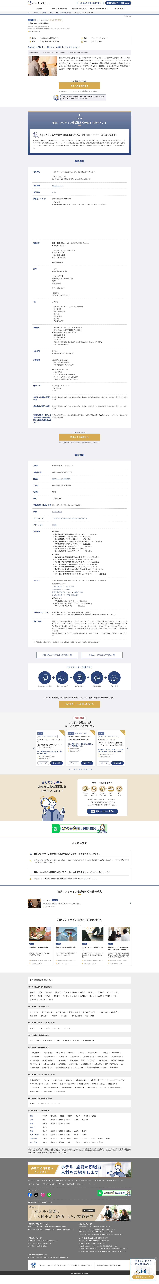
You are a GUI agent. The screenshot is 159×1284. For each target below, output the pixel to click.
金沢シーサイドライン (88, 1060)
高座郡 (107, 996)
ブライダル (75, 1040)
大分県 (78, 1142)
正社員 (54, 192)
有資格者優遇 (60, 1091)
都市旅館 (114, 1012)
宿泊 (35, 20)
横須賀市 (58, 992)
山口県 (60, 1138)
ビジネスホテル (57, 511)
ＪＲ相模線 (69, 1053)
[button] (69, 769)
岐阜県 (60, 1123)
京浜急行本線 (56, 589)
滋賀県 (68, 1120)
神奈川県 (36, 12)
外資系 (54, 1084)
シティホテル (34, 1012)
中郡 (114, 996)
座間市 (74, 996)
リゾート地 (66, 1028)
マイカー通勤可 (35, 1087)
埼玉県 (62, 1116)
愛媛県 (84, 1138)
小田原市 (91, 992)
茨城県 (78, 1116)
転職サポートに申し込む (118, 3)
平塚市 (67, 992)
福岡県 (45, 1142)
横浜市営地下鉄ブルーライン (61, 592)
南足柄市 (83, 996)
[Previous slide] (34, 748)
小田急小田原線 (61, 1060)
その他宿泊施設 (77, 1016)
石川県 (60, 1135)
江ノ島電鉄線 (34, 1068)
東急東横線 (98, 1064)
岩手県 (68, 1131)
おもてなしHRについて (79, 9)
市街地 (54, 525)
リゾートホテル (61, 1012)
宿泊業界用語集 (70, 1184)
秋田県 (84, 1131)
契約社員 (41, 1104)
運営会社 (61, 1184)
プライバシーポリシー (34, 1184)
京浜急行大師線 (102, 1056)
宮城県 (45, 1131)
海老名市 (66, 996)
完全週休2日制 (113, 1084)
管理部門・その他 (88, 1040)
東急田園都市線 (86, 1064)
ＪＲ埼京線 (80, 1053)
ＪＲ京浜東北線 (57, 586)
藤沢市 (82, 992)
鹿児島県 (61, 1142)
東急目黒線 (62, 1064)
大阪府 (45, 1120)
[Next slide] (127, 748)
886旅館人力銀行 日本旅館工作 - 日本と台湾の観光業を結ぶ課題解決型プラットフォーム (103, 1248)
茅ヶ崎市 (100, 992)
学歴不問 (46, 1080)
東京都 (45, 1116)
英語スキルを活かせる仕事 (115, 1080)
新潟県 (45, 1135)
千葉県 (70, 1116)
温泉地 (32, 1028)
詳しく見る (56, 763)
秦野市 (32, 996)
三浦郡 (100, 996)
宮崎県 (86, 1142)
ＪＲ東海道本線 (92, 1053)
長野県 (53, 1135)
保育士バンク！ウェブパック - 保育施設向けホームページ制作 (96, 1232)
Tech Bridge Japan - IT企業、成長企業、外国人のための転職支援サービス (48, 1257)
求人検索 (39, 9)
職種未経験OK (79, 1087)
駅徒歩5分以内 (56, 52)
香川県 (92, 1138)
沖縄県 (101, 1142)
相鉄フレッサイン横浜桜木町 (63, 12)
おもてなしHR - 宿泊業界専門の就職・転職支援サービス (94, 1241)
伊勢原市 (56, 996)
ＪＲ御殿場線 (62, 1056)
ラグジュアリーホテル (88, 1012)
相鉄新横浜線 (114, 1068)
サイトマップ (91, 1184)
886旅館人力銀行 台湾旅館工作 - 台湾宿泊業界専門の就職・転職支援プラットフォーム (102, 1251)
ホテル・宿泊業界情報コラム (99, 9)
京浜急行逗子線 (116, 1056)
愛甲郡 (51, 1000)
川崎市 (40, 992)
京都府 (60, 1120)
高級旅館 (54, 1016)
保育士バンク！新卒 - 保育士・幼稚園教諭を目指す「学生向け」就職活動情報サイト (51, 1229)
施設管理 (66, 1040)
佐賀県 (93, 1142)
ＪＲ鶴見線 (104, 1053)
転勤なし (69, 1080)
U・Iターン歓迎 (45, 52)
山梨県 (76, 1135)
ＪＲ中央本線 (34, 1053)
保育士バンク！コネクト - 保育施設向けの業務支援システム (95, 1226)
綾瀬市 (92, 996)
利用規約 (45, 1184)
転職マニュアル (72, 1180)
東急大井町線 (73, 1064)
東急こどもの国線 (49, 1064)
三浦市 (117, 992)
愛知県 (45, 1123)
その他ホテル (103, 1012)
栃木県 (86, 1116)
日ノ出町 (67, 589)
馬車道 (68, 595)
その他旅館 (64, 1016)
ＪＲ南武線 (59, 1053)
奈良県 (76, 1120)
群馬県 (93, 1116)
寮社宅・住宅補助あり (69, 52)
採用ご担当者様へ (100, 1180)
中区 (51, 12)
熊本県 (53, 1142)
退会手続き (53, 1184)
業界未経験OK (48, 1091)
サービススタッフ (43, 20)
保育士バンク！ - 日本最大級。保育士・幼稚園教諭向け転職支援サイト (47, 1226)
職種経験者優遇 (83, 52)
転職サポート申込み (34, 1180)
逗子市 (109, 992)
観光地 (48, 1028)
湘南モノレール (35, 1064)
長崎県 (70, 1142)
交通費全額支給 (66, 1087)
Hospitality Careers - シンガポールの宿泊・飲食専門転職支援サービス (98, 1246)
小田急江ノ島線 (47, 1060)
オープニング (102, 1087)
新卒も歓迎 (91, 1087)
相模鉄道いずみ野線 (117, 1060)
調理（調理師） (48, 1040)
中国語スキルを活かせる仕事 (39, 1084)
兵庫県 (53, 1120)
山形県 (76, 1131)
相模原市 (49, 992)
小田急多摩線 (73, 1060)
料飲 (38, 1040)
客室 (58, 1040)
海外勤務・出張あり (97, 1080)
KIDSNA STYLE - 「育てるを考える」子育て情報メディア (43, 1241)
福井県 (84, 1135)
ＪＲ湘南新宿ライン (48, 1056)
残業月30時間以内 (81, 1080)
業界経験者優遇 (34, 52)
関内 (72, 586)
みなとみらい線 (57, 595)
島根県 (68, 1138)
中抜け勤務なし (35, 1091)
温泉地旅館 (44, 1016)
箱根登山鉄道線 (47, 1068)
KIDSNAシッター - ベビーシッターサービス (39, 1243)
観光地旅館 (33, 1016)
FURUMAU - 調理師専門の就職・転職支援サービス (92, 1243)
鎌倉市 (74, 992)
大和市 (48, 996)
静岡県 (53, 1123)
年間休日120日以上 (98, 1084)
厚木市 (40, 996)
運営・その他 (89, 1016)
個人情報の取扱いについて (115, 1180)
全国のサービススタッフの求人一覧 (102, 655)
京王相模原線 (34, 1060)
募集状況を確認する (79, 85)
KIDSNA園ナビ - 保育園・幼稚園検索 (37, 1246)
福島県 (53, 1131)
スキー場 (56, 1028)
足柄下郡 (42, 1000)
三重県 (68, 1123)
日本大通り (74, 595)
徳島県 (100, 1138)
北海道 (45, 1127)
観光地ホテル (73, 1012)
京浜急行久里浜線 (88, 1056)
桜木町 (68, 586)
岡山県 (53, 1138)
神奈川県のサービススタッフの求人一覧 (57, 655)
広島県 (45, 1138)
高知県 (108, 1138)
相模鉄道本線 (103, 1060)
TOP (29, 12)
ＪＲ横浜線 (115, 1053)
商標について (81, 1184)
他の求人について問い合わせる (79, 704)
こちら (40, 860)
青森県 (60, 1131)
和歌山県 (85, 1120)
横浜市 (44, 12)
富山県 (68, 1135)
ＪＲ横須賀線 (34, 1056)
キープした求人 (120, 9)
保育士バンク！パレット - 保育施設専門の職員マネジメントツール (97, 1229)
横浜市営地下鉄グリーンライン (97, 1068)
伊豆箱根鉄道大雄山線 (63, 1068)
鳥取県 (76, 1138)
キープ (43, 763)
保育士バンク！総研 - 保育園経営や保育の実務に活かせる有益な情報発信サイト (101, 1234)
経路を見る (94, 534)
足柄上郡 (33, 1000)
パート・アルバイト (53, 1104)
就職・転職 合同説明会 (59, 9)
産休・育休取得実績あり (68, 1084)
